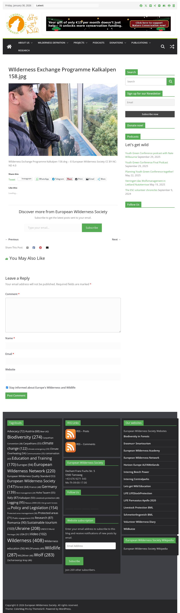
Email (9, 354)
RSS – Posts (77, 431)
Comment (12, 294)
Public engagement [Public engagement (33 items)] (23, 518)
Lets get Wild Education (137, 486)
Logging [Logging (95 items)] (16, 502)
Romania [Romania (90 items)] (17, 522)
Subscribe (92, 227)
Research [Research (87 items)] (44, 518)
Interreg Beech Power (136, 472)
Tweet (12, 179)
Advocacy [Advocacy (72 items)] (16, 431)
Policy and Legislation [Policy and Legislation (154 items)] (34, 507)
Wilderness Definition (51, 42)
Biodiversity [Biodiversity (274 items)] (24, 437)
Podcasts (98, 42)
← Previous (11, 239)
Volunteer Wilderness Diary (140, 521)
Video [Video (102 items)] (38, 534)
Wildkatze (129, 528)
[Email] (150, 102)
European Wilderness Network (141, 457)
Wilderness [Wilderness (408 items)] (25, 540)
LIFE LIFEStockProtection (138, 493)
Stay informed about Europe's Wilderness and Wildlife (40, 387)
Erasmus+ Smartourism (137, 443)
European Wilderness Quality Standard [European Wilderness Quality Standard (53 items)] (31, 476)
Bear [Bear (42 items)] (44, 431)
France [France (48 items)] (35, 487)
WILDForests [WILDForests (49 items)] (34, 548)
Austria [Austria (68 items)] (32, 431)
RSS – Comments (80, 444)
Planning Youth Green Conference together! (149, 171)
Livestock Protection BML (138, 507)
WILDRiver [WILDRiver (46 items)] (25, 555)
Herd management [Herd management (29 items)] (25, 493)
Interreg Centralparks (136, 479)
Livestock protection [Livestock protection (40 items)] (47, 497)
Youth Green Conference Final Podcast (146, 162)
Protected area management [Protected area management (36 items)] (22, 513)
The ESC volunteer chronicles (141, 190)
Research (24, 50)
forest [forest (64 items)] (22, 487)
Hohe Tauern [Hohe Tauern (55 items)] (45, 492)
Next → (116, 239)
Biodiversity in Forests (136, 436)
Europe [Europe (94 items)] (25, 465)
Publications (139, 42)
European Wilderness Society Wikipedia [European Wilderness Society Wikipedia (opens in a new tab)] (146, 548)
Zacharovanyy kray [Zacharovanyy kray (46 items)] (19, 560)
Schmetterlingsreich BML (138, 514)
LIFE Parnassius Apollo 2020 (140, 500)
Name (10, 338)
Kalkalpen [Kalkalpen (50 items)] (27, 497)
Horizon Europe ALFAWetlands (141, 464)
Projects (79, 42)
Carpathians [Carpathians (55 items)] (32, 443)
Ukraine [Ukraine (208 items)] (27, 528)
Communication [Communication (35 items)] (36, 453)
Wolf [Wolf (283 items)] (44, 555)
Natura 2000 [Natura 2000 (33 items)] (33, 503)
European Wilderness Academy (142, 450)
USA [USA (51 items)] (24, 534)
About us (23, 42)
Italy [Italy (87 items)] (13, 498)
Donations (116, 42)
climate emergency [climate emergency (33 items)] (38, 449)
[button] (31, 42)
